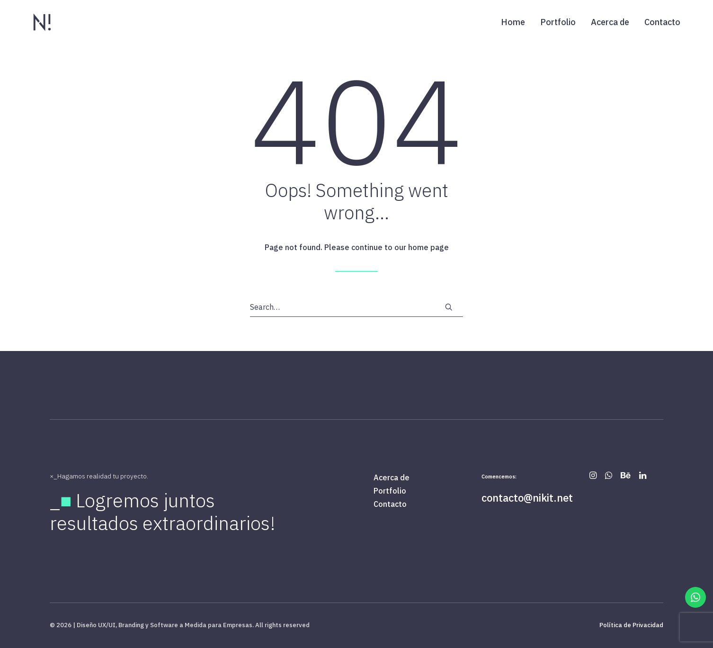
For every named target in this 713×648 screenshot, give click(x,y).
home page (428, 247)
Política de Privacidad (631, 625)
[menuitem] (516, 22)
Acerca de (610, 22)
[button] (448, 307)
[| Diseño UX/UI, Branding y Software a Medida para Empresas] (42, 22)
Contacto (662, 22)
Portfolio (558, 22)
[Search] (356, 307)
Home (513, 22)
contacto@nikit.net (527, 497)
